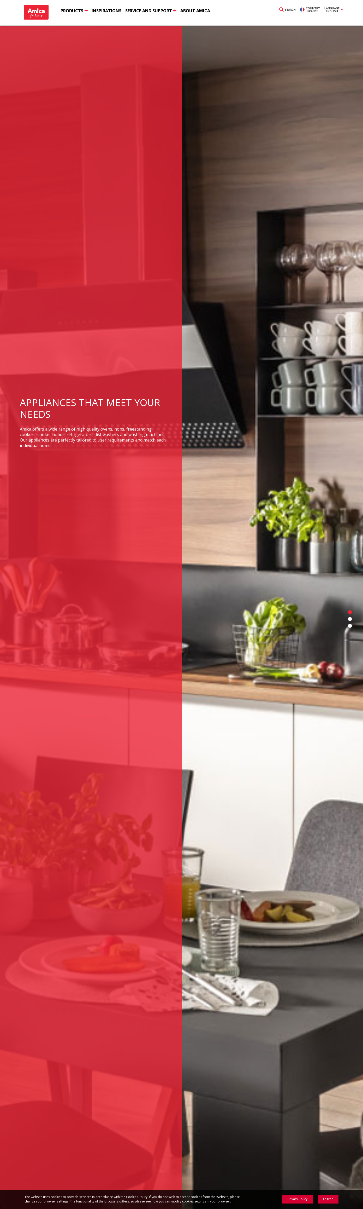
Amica (39, 13)
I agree (328, 1199)
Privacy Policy (297, 1199)
